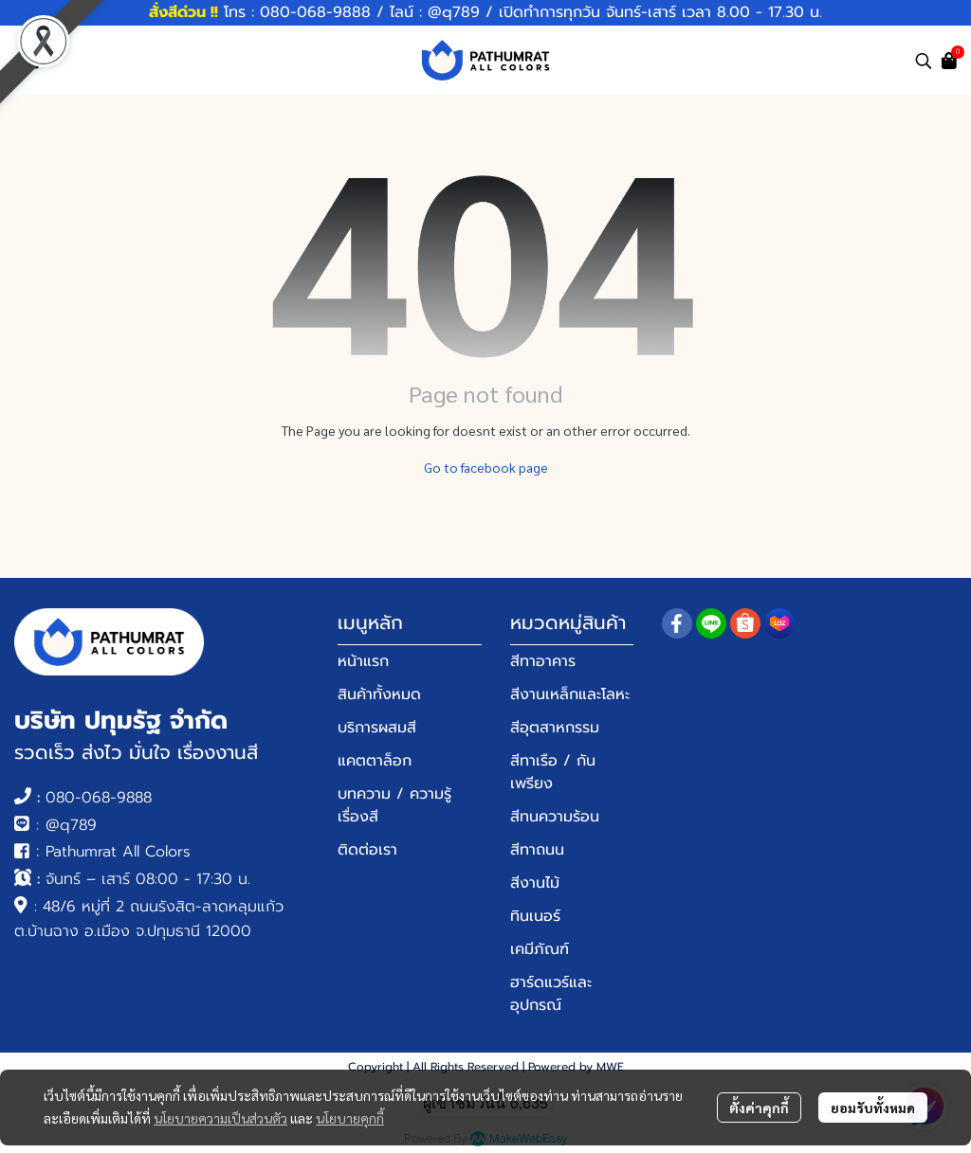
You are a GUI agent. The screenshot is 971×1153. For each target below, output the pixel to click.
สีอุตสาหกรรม (554, 727)
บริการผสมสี (377, 727)
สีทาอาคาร (543, 661)
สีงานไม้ (534, 883)
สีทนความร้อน (554, 816)
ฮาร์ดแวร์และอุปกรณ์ (551, 994)
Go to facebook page (486, 467)
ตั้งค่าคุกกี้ (759, 1107)
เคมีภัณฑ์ (539, 949)
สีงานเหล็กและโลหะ (570, 694)
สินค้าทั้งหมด (379, 694)
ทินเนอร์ (535, 916)
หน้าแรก (363, 661)
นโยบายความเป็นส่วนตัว (220, 1117)
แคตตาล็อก (375, 760)
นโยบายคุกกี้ (350, 1117)
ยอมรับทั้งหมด (873, 1107)
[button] (923, 60)
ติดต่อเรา (367, 849)
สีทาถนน (537, 849)
